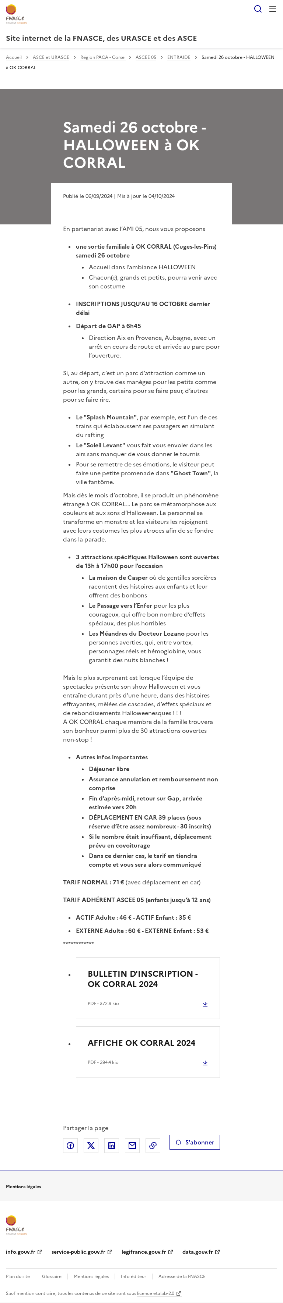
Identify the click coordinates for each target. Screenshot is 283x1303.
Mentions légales (91, 1276)
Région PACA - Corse (103, 57)
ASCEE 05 (146, 57)
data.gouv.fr (197, 1252)
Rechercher (258, 8)
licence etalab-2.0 (155, 1293)
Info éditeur (133, 1276)
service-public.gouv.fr (78, 1252)
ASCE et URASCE (51, 57)
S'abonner (194, 1142)
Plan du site (18, 1276)
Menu (272, 8)
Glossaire (52, 1276)
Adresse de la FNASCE (182, 1276)
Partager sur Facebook (70, 1145)
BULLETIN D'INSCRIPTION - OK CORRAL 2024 (143, 979)
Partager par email (132, 1145)
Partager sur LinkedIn (111, 1145)
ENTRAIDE (179, 57)
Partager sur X (91, 1145)
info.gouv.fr (20, 1252)
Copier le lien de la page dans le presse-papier (153, 1145)
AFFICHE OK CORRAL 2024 (141, 1043)
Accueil (14, 57)
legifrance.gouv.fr (144, 1252)
